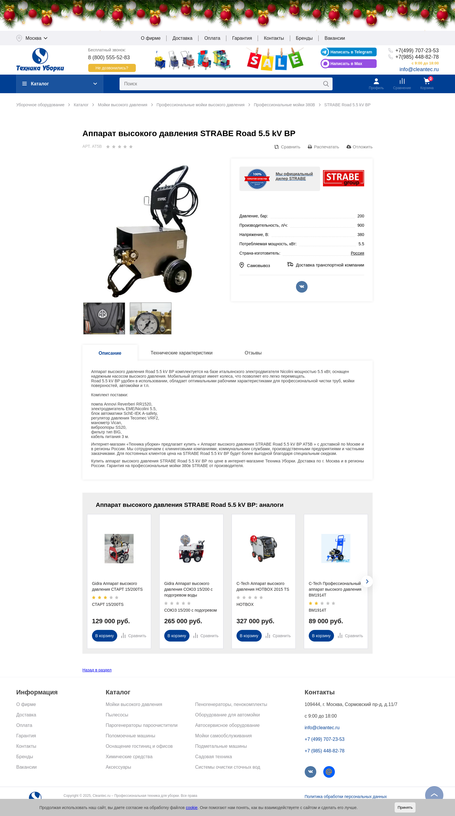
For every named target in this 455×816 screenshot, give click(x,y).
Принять (405, 807)
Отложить (363, 147)
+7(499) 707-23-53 (417, 52)
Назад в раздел (97, 671)
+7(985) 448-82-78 (417, 58)
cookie (191, 807)
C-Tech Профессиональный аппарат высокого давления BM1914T (335, 590)
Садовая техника (213, 757)
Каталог (35, 84)
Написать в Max (346, 64)
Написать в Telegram (351, 53)
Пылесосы (117, 716)
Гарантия (242, 39)
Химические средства (129, 757)
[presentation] (367, 582)
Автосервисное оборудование (227, 726)
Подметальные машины (221, 747)
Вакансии (334, 39)
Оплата (212, 39)
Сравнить (290, 147)
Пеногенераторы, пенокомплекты (231, 705)
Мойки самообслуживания (223, 736)
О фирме (151, 39)
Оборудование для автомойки (227, 716)
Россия (357, 254)
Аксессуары (118, 768)
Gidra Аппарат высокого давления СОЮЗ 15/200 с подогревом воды (188, 590)
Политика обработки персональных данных (346, 797)
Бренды (304, 39)
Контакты (274, 39)
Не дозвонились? (111, 69)
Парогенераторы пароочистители (142, 726)
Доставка (182, 39)
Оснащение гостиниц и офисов (139, 747)
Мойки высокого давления (134, 705)
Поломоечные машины (130, 736)
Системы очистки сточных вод (227, 768)
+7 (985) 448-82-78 (324, 752)
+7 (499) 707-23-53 (324, 740)
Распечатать (326, 147)
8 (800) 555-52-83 (109, 59)
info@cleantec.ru (419, 70)
